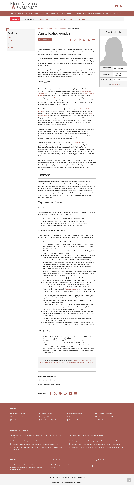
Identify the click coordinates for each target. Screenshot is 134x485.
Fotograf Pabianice (47, 417)
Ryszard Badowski (55, 362)
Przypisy (10, 47)
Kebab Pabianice (103, 420)
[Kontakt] (116, 6)
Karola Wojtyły (75, 142)
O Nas (58, 477)
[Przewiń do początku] (129, 480)
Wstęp (10, 37)
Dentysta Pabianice (19, 413)
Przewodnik (111, 13)
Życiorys (10, 40)
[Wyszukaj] (121, 6)
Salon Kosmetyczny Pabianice (107, 417)
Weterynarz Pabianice (20, 417)
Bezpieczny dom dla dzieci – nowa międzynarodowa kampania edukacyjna (96, 444)
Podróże (12, 44)
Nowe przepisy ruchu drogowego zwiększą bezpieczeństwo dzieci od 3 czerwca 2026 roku (38, 437)
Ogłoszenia (44, 13)
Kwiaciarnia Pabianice (105, 413)
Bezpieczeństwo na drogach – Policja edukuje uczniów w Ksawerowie (35, 444)
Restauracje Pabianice (76, 420)
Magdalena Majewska (69, 362)
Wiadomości (19, 13)
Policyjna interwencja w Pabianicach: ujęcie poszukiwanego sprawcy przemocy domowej (38, 448)
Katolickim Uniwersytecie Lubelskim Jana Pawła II (63, 98)
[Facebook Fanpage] (111, 6)
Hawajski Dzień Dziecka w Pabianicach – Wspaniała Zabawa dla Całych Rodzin (97, 447)
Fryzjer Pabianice (74, 417)
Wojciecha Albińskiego (72, 289)
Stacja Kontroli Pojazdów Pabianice (52, 420)
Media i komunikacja (60, 28)
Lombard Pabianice (75, 413)
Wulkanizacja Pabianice (20, 420)
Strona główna (42, 28)
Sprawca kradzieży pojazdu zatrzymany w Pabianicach (89, 435)
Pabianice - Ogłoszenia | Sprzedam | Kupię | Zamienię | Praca (64, 19)
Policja (29, 13)
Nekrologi (71, 13)
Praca (53, 13)
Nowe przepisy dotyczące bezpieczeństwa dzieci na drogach (32, 441)
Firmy (36, 13)
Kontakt (53, 467)
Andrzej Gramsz (82, 362)
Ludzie (119, 13)
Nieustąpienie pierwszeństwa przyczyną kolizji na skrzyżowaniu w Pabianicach (97, 441)
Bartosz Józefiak (79, 360)
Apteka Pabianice (46, 413)
